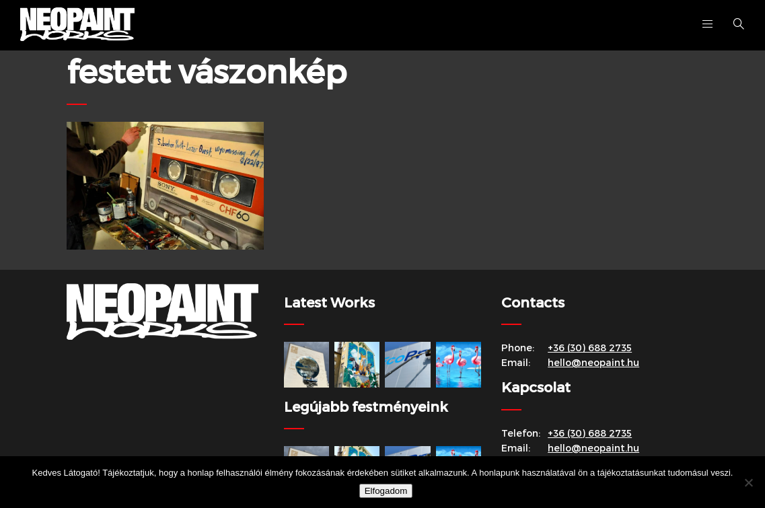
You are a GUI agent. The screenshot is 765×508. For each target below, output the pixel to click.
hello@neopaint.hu (593, 362)
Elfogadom (386, 491)
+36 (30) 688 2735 (590, 347)
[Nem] (748, 482)
